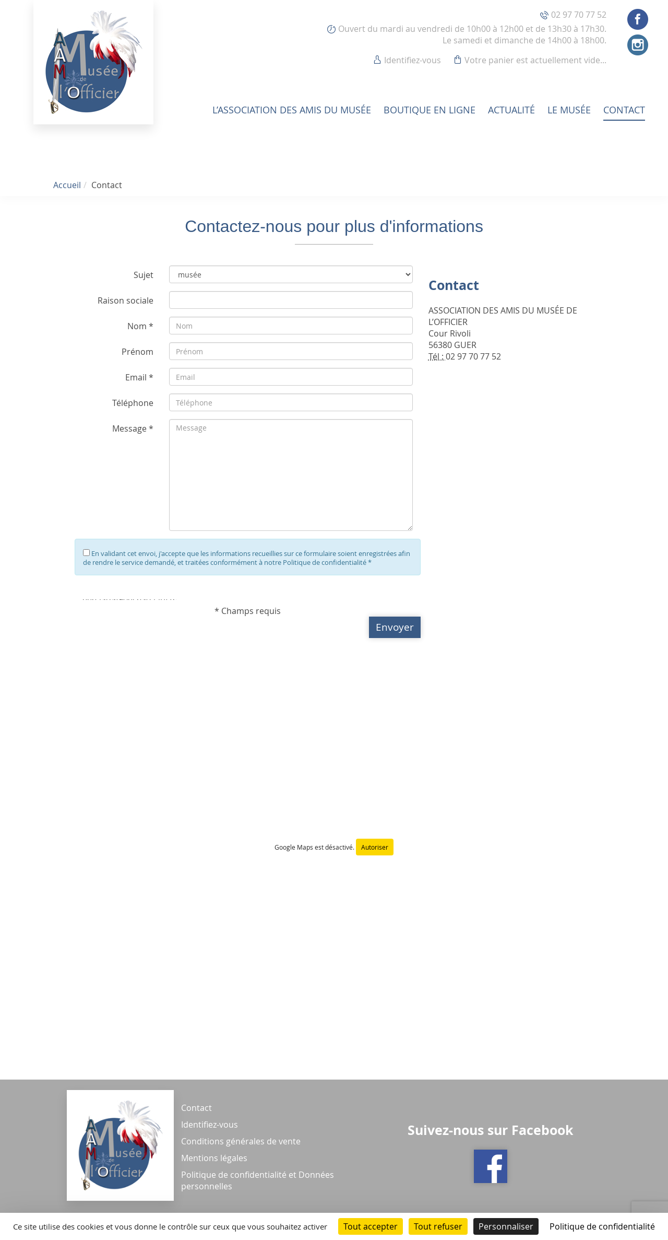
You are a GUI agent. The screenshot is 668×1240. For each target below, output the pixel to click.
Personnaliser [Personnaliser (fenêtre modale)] (506, 1226)
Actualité (511, 110)
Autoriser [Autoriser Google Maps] (374, 847)
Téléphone (132, 403)
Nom (137, 326)
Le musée (569, 110)
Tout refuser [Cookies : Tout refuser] (438, 1226)
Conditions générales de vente (241, 1141)
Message (129, 428)
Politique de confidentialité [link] (602, 1226)
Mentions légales (214, 1158)
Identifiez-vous (412, 60)
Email (136, 377)
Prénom (137, 351)
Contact (624, 110)
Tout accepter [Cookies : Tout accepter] (370, 1226)
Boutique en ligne (429, 110)
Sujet (143, 275)
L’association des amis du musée (291, 110)
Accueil (67, 185)
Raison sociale (125, 300)
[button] (395, 627)
